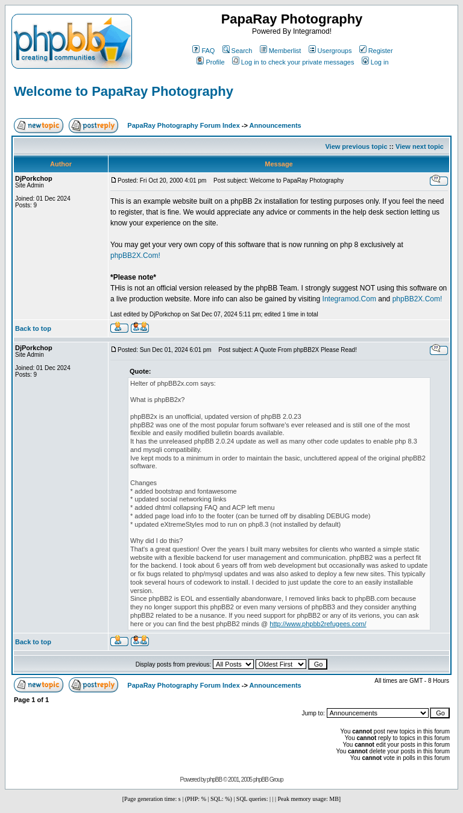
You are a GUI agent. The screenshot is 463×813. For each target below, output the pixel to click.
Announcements (275, 125)
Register (376, 50)
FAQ (203, 50)
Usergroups (330, 50)
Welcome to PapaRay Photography (123, 91)
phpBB (214, 779)
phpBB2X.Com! (135, 255)
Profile (210, 62)
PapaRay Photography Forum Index (183, 125)
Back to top (33, 328)
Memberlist (280, 50)
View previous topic (356, 146)
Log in (375, 62)
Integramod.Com (349, 299)
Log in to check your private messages (293, 62)
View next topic (419, 146)
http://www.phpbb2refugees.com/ (317, 623)
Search (237, 50)
